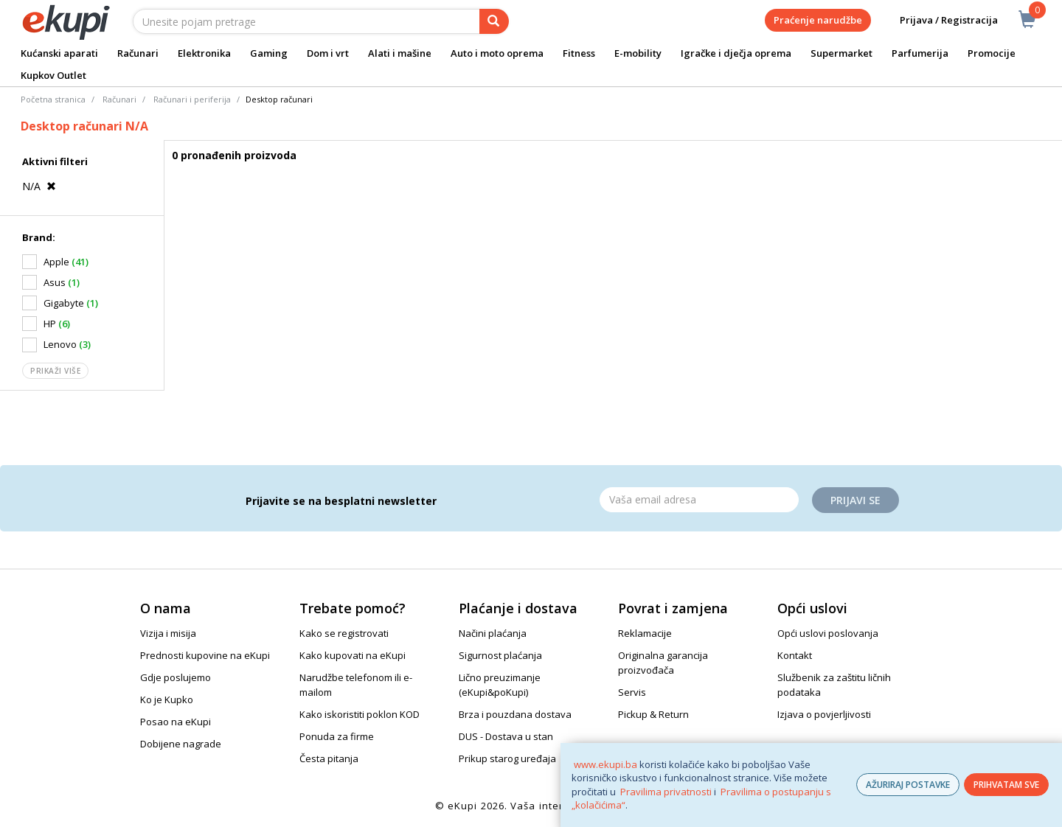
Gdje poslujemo (175, 677)
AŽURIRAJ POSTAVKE (908, 784)
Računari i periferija (192, 99)
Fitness (579, 53)
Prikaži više (55, 371)
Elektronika (204, 53)
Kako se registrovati (344, 633)
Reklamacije (645, 633)
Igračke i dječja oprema (736, 53)
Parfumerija (920, 53)
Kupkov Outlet (53, 75)
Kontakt (794, 655)
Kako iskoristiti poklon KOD (359, 714)
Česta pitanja (328, 758)
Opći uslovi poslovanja (827, 633)
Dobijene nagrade (180, 743)
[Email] (699, 499)
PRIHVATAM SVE (1006, 784)
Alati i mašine (399, 53)
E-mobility (638, 53)
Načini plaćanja (493, 633)
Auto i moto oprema (497, 53)
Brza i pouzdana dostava (515, 714)
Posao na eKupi (175, 721)
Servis (632, 692)
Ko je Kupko (166, 699)
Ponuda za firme (336, 736)
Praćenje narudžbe (818, 20)
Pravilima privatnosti (666, 791)
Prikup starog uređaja (507, 758)
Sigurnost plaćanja (500, 655)
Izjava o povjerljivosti (824, 714)
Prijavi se (855, 500)
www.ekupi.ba (605, 764)
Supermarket (841, 53)
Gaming (269, 53)
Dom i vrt (328, 53)
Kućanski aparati (59, 53)
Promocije (992, 53)
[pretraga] (494, 21)
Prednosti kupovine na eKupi (205, 655)
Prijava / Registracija (938, 20)
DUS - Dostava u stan (506, 736)
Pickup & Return (653, 714)
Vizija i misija (168, 633)
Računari (138, 53)
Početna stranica (53, 99)
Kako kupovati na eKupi (352, 655)
